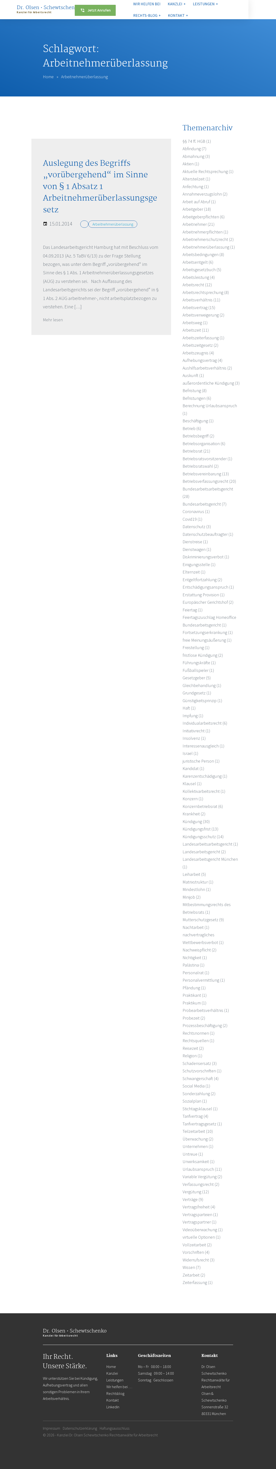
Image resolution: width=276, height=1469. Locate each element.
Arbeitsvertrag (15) (199, 307)
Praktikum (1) (195, 1003)
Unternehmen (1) (198, 1146)
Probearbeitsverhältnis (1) (206, 1010)
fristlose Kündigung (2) (203, 655)
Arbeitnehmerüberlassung (112, 224)
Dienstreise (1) (195, 541)
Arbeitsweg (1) (195, 322)
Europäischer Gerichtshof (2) (208, 602)
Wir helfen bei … (119, 1386)
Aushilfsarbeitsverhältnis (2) (207, 368)
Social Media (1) (196, 1086)
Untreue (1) (193, 1154)
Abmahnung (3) (196, 156)
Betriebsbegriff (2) (198, 436)
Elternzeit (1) (194, 572)
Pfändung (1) (194, 988)
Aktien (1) (191, 164)
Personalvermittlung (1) (204, 980)
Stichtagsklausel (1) (200, 1108)
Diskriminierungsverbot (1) (206, 557)
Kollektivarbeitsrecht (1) (204, 791)
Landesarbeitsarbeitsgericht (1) (210, 844)
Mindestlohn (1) (197, 889)
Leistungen (114, 1380)
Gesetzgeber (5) (197, 678)
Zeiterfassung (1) (198, 1282)
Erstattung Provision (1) (204, 594)
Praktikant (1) (195, 995)
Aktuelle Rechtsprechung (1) (208, 171)
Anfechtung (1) (196, 186)
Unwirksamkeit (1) (199, 1161)
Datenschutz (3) (197, 526)
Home (48, 76)
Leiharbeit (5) (194, 874)
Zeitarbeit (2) (194, 1275)
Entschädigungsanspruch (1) (208, 587)
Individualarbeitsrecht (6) (205, 723)
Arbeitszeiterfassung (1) (203, 337)
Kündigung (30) (196, 821)
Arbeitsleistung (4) (199, 277)
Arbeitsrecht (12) (197, 284)
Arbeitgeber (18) (197, 209)
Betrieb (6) (192, 428)
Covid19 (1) (192, 519)
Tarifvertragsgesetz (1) (202, 1124)
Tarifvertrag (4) (195, 1116)
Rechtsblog (115, 1393)
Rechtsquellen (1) (198, 1040)
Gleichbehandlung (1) (202, 685)
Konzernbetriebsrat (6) (203, 806)
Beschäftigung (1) (198, 421)
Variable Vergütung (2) (202, 1176)
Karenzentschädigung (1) (205, 776)
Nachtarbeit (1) (196, 927)
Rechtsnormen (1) (199, 1033)
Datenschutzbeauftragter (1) (208, 534)
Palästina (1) (194, 965)
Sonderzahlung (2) (199, 1093)
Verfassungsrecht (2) (201, 1184)
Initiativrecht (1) (196, 731)
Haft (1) (189, 708)
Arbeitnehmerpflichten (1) (205, 232)
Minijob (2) (192, 897)
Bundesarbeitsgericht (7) (205, 504)
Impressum (51, 1428)
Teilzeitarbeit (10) (198, 1131)
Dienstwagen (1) (197, 549)
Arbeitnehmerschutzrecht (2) (208, 239)
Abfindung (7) (195, 148)
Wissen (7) (192, 1267)
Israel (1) (190, 753)
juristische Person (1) (201, 761)
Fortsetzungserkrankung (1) (208, 632)
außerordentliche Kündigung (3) (211, 383)
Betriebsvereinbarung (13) (206, 474)
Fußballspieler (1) (198, 670)
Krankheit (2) (194, 814)
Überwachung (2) (198, 1139)
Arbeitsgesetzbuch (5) (202, 269)
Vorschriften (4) (196, 1252)
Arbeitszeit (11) (196, 330)
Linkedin (112, 1406)
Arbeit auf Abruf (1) (199, 201)
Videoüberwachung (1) (203, 1229)
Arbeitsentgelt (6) (198, 262)
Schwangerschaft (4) (201, 1078)
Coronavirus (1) (196, 511)
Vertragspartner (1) (200, 1222)
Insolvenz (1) (194, 738)
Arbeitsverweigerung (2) (203, 315)
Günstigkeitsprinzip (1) (202, 700)
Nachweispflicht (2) (200, 950)
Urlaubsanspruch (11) (202, 1169)
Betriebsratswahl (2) (201, 466)
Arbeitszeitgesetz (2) (200, 345)
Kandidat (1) (193, 768)
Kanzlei (112, 1373)
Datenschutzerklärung (80, 1428)
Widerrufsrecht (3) (199, 1260)
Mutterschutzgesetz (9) (203, 919)
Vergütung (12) (196, 1191)
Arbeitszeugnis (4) (198, 353)
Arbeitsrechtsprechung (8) (206, 292)
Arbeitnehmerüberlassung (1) (209, 247)
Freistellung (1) (196, 647)
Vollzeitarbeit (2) (197, 1245)
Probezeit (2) (194, 1018)
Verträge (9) (193, 1199)
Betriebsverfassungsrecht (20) (209, 481)
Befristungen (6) (197, 398)
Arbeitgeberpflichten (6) (204, 217)
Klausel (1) (192, 783)
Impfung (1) (193, 715)
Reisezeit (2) (193, 1048)
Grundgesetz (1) (197, 693)
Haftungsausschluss (114, 1428)
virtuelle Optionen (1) (202, 1237)
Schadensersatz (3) (200, 1063)
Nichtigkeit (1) (195, 957)
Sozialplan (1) (195, 1101)
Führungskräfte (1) (199, 662)
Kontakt (112, 1400)
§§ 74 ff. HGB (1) (197, 141)
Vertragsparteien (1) (200, 1214)
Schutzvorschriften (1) (202, 1071)
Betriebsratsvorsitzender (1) (207, 458)
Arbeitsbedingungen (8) (203, 254)
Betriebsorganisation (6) (204, 443)
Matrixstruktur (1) (198, 882)
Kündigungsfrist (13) (200, 829)
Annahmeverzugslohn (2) (205, 194)
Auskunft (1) (193, 375)
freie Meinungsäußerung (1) (207, 640)
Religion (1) (192, 1055)
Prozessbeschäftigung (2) (205, 1025)
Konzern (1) (193, 798)
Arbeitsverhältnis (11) (201, 300)
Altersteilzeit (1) (196, 179)
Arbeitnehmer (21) (199, 224)
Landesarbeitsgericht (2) (204, 851)
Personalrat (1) (196, 972)
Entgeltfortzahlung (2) (202, 579)
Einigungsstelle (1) (199, 564)
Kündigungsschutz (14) (203, 836)
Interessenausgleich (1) (203, 746)
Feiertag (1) (193, 610)
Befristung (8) (195, 390)
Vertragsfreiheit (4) (199, 1207)
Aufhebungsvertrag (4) (203, 360)
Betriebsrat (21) (196, 451)
